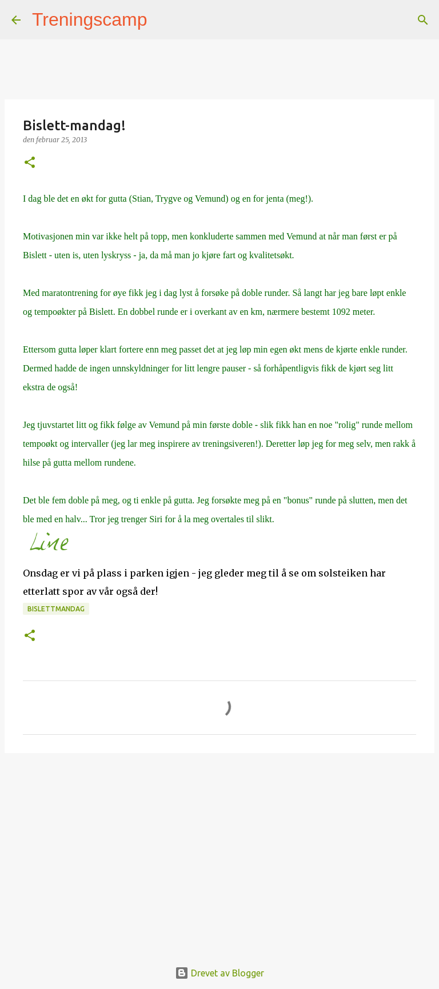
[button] (30, 163)
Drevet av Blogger (219, 973)
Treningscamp (89, 19)
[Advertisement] (219, 850)
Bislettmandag (56, 608)
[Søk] (163, 20)
